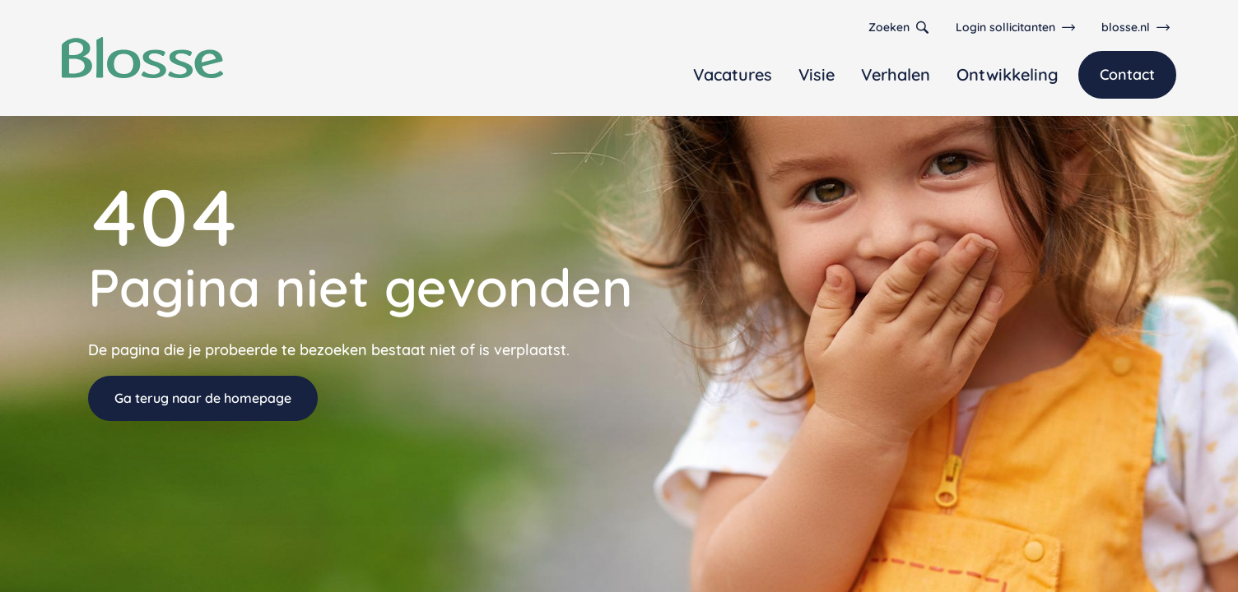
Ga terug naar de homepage (202, 398)
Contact (1127, 74)
